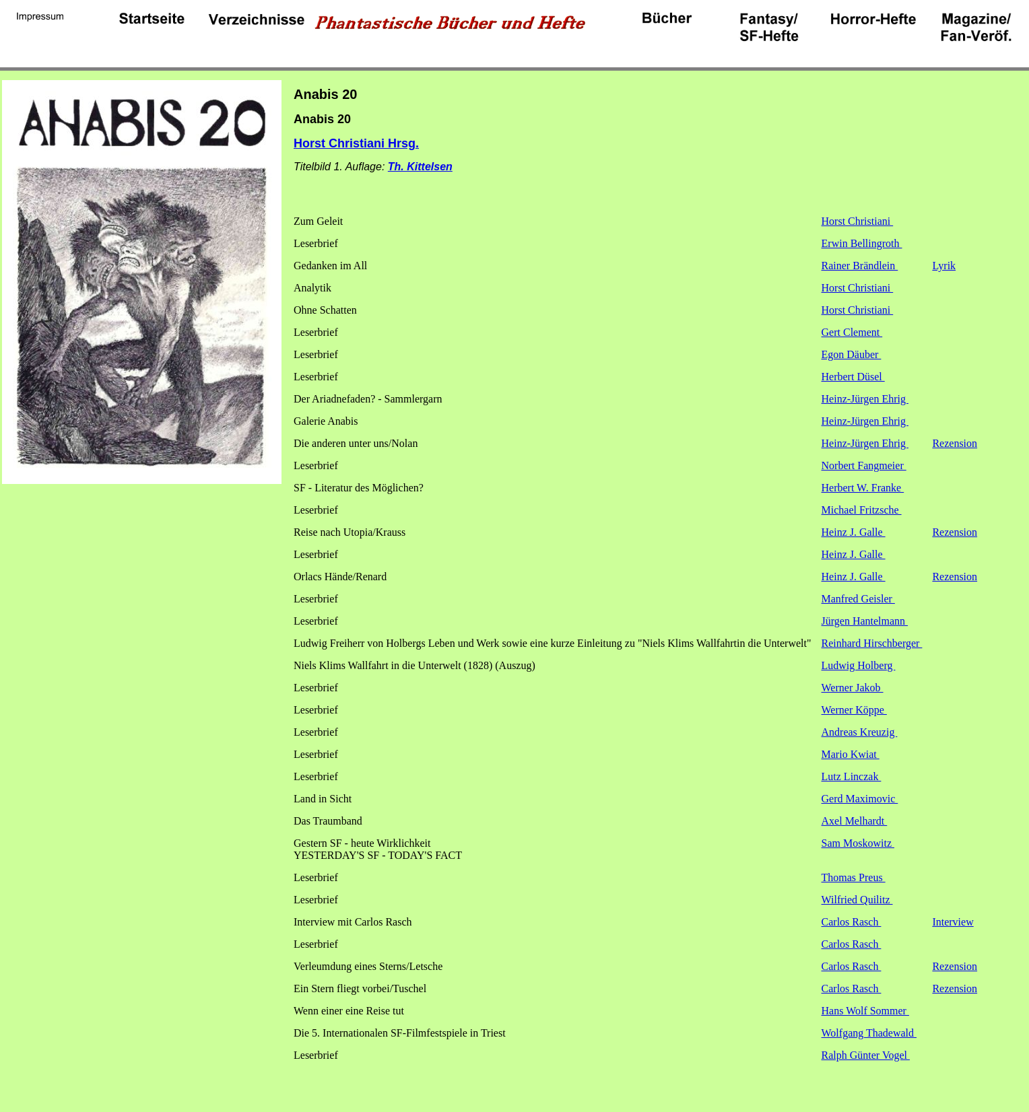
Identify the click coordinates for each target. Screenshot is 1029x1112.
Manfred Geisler (858, 598)
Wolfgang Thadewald (869, 1033)
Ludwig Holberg (859, 665)
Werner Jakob (853, 687)
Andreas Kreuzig (860, 732)
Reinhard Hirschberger (872, 643)
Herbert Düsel (853, 376)
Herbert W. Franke (863, 487)
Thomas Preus (854, 877)
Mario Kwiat (850, 754)
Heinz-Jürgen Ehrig (865, 399)
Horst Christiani (858, 221)
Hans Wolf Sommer (865, 1010)
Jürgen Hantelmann (865, 621)
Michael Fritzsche (862, 510)
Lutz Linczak (852, 776)
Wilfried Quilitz (857, 899)
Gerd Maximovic (860, 798)
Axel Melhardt (855, 821)
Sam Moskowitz (858, 843)
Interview (952, 922)
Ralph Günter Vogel (866, 1055)
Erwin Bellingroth (862, 243)
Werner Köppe (854, 710)
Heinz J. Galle (854, 532)
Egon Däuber (852, 354)
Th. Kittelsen (420, 166)
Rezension (954, 443)
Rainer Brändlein (860, 265)
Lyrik (944, 265)
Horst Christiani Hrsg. (356, 143)
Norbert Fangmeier (864, 465)
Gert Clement (852, 332)
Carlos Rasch (852, 922)
